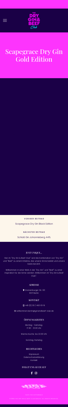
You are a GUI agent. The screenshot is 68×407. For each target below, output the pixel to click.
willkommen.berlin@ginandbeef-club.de (35, 311)
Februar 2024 (13, 192)
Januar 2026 (12, 164)
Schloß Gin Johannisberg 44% (34, 237)
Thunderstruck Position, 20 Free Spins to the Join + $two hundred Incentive (31, 127)
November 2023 (14, 197)
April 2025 (11, 178)
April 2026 (11, 150)
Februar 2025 (13, 187)
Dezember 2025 (14, 168)
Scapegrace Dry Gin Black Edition (34, 223)
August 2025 (13, 173)
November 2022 (14, 206)
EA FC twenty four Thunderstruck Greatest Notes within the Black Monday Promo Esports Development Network (31, 101)
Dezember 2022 (14, 202)
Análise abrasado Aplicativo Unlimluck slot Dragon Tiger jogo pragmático (29, 118)
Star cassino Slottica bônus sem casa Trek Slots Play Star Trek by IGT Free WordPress (30, 110)
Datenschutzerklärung (34, 357)
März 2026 (11, 154)
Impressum (34, 354)
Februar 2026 (13, 159)
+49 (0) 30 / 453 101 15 (35, 305)
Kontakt (34, 360)
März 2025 (11, 183)
